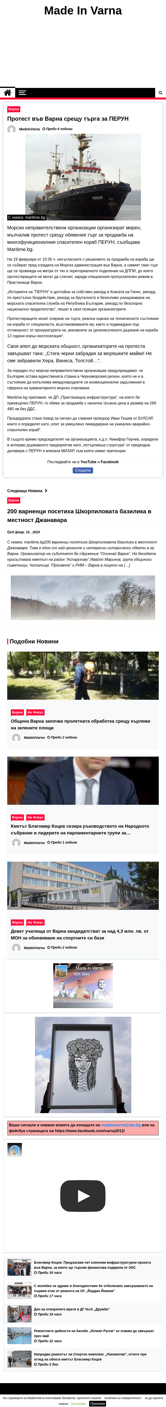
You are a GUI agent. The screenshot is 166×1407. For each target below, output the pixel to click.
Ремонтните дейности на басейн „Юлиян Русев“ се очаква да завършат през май (94, 1333)
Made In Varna (83, 10)
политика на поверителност (122, 1398)
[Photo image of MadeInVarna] (15, 1150)
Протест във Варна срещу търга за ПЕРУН (68, 118)
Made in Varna (90, 968)
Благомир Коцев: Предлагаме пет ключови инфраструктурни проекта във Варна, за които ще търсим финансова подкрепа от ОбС (92, 1265)
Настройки (78, 1404)
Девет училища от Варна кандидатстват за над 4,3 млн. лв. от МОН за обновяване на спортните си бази (80, 934)
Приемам (97, 1404)
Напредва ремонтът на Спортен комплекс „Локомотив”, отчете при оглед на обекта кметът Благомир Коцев (90, 1356)
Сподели (83, 470)
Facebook (110, 462)
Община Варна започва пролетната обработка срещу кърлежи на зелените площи (80, 724)
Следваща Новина (28, 491)
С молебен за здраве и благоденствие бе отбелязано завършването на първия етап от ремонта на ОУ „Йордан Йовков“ (93, 1288)
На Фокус (35, 712)
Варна (13, 109)
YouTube (88, 462)
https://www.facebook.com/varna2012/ (90, 1131)
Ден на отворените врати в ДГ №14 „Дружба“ (72, 1309)
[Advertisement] (83, 52)
